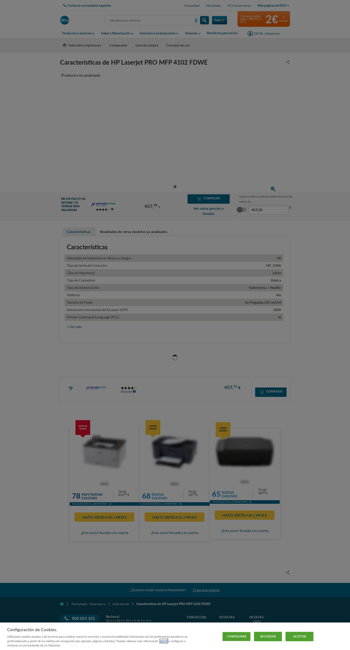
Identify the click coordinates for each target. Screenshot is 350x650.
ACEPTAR (299, 636)
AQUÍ (164, 641)
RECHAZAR (268, 636)
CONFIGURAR (236, 636)
